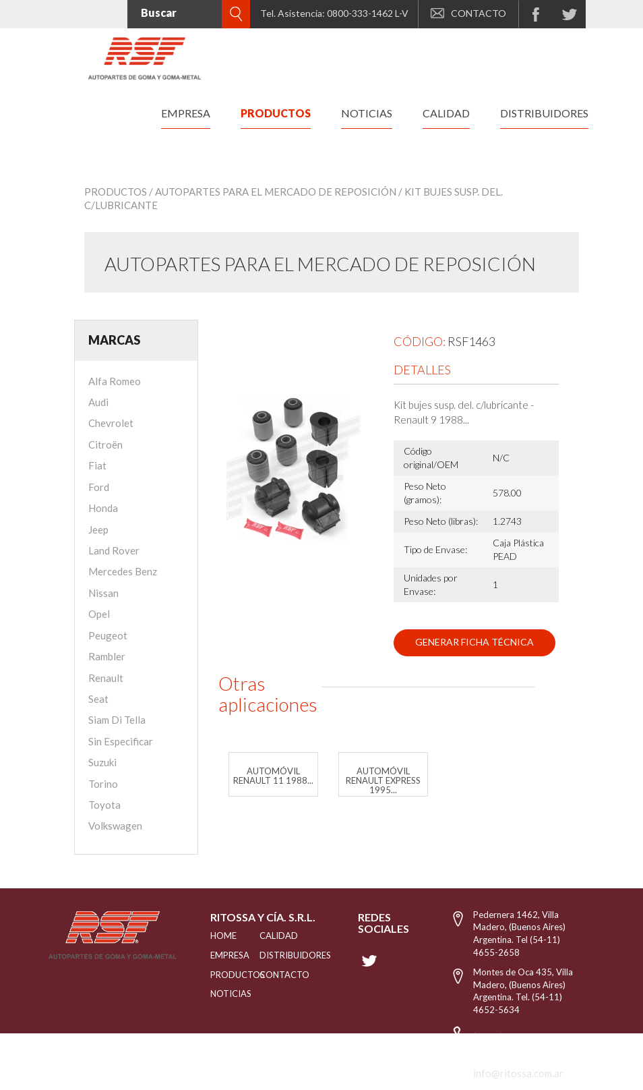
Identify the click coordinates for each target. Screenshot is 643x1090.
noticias (366, 113)
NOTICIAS (218, 993)
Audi (98, 402)
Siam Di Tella (117, 720)
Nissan (103, 593)
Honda (103, 508)
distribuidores (544, 113)
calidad (446, 113)
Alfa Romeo (114, 381)
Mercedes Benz (122, 571)
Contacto (273, 974)
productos (276, 113)
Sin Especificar (120, 741)
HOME (218, 935)
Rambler (106, 656)
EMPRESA (218, 955)
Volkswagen (115, 826)
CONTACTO (468, 13)
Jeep (98, 529)
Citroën (105, 444)
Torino (103, 784)
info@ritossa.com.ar (518, 1073)
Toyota (104, 805)
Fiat (97, 465)
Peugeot (107, 635)
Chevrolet (110, 423)
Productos (115, 191)
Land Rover (114, 550)
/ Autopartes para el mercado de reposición (272, 191)
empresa (185, 113)
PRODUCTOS (218, 974)
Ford (98, 487)
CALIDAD (273, 935)
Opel (99, 614)
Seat (98, 699)
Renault (105, 678)
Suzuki (102, 762)
